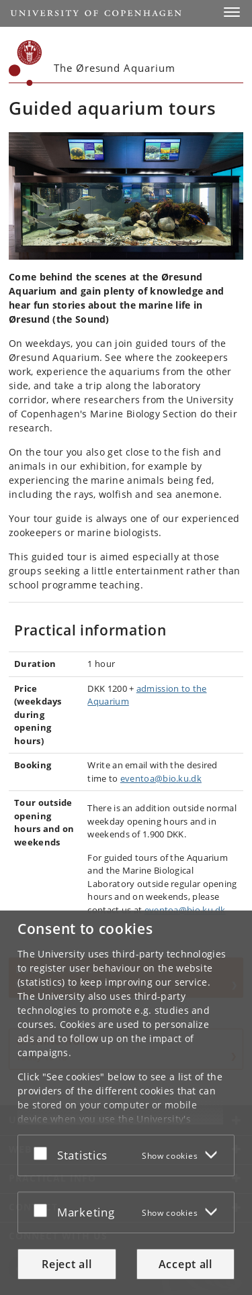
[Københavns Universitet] (25, 63)
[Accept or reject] (44, 1152)
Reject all (66, 1264)
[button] (231, 12)
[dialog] (126, 1103)
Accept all (185, 1264)
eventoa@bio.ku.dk (161, 778)
